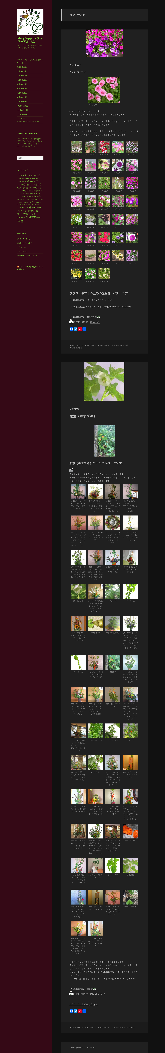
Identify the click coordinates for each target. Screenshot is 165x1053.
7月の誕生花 (22, 93)
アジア (112, 1027)
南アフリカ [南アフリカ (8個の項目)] (30, 213)
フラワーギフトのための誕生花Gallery (29, 61)
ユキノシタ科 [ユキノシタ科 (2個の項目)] (20, 208)
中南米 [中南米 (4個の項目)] (31, 211)
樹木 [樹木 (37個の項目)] (33, 217)
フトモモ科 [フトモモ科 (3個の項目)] (20, 205)
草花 (127, 345)
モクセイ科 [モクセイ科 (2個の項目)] (36, 204)
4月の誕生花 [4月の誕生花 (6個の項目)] (33, 178)
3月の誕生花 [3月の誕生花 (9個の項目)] (22, 178)
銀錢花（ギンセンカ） (25, 243)
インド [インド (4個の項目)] (19, 196)
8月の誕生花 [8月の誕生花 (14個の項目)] (35, 184)
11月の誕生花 (22, 110)
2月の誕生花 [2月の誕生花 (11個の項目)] (34, 175)
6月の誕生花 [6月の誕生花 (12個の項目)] (32, 181)
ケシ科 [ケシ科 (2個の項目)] (35, 199)
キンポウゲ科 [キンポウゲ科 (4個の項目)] (21, 199)
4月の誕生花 (22, 80)
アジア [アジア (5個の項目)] (27, 193)
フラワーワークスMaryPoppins (83, 1004)
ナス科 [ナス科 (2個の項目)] (19, 202)
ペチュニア (75, 64)
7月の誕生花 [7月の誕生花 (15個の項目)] (23, 184)
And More (30, 120)
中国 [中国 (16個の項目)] (36, 210)
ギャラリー (75, 345)
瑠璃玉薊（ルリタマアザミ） (28, 255)
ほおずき (74, 408)
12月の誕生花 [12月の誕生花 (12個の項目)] (36, 190)
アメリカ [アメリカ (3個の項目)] (32, 193)
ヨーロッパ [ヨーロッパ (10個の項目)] (36, 207)
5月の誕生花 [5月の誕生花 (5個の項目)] (21, 181)
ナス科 (112, 345)
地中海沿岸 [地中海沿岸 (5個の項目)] (21, 217)
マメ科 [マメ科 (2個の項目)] (26, 204)
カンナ (90, 988)
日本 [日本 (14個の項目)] (28, 217)
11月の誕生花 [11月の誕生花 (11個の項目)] (23, 190)
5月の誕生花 (22, 84)
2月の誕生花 (22, 71)
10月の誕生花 (22, 106)
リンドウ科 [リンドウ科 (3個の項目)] (26, 211)
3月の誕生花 (22, 75)
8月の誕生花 (22, 97)
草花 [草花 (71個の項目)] (20, 221)
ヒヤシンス (21, 247)
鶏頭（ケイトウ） (24, 238)
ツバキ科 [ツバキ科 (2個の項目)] (40, 199)
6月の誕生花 (22, 88)
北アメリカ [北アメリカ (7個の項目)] (21, 213)
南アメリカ (120, 345)
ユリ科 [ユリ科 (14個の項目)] (28, 207)
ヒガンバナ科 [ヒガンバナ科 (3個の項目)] (37, 202)
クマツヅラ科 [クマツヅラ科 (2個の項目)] (30, 199)
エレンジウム (22, 251)
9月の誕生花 (22, 101)
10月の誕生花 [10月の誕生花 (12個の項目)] (34, 187)
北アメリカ (126, 1027)
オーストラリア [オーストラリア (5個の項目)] (27, 196)
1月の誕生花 (22, 67)
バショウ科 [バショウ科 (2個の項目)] (24, 202)
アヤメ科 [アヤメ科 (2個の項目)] (37, 193)
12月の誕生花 (22, 114)
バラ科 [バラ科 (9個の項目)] (30, 202)
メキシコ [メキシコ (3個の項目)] (30, 205)
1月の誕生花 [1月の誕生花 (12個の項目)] (23, 175)
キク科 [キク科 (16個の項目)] (37, 196)
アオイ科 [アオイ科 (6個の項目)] (20, 193)
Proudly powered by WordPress (82, 1047)
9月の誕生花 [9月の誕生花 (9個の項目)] (22, 187)
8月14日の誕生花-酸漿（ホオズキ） (85, 978)
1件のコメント (76, 348)
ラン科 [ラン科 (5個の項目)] (19, 211)
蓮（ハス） (95, 322)
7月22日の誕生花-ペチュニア (82, 306)
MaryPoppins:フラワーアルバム (30, 39)
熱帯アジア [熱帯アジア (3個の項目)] (39, 217)
